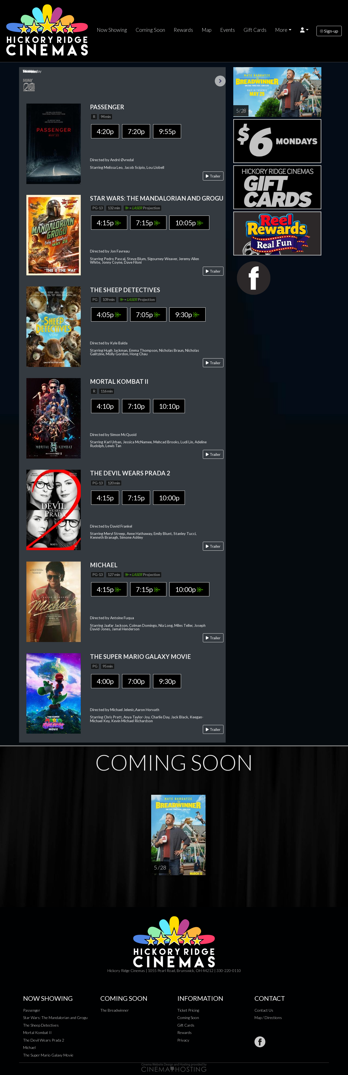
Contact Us (263, 1010)
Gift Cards (255, 30)
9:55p (167, 131)
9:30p (187, 314)
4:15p (109, 223)
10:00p (169, 498)
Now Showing (112, 30)
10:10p (169, 406)
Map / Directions (268, 1017)
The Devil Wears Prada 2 (43, 1040)
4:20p (105, 131)
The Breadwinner (114, 1010)
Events (227, 30)
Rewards (183, 30)
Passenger (31, 1010)
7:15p (148, 223)
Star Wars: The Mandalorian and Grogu (55, 1017)
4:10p (105, 406)
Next (220, 81)
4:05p (109, 314)
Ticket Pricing (188, 1010)
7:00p (136, 681)
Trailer (213, 176)
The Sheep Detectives (41, 1025)
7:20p (136, 131)
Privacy (183, 1040)
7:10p (136, 406)
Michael (29, 1047)
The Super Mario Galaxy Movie (48, 1055)
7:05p (148, 314)
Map (207, 30)
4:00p (105, 681)
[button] (304, 30)
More (281, 30)
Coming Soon (150, 30)
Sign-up (329, 30)
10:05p (189, 223)
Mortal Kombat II (37, 1032)
